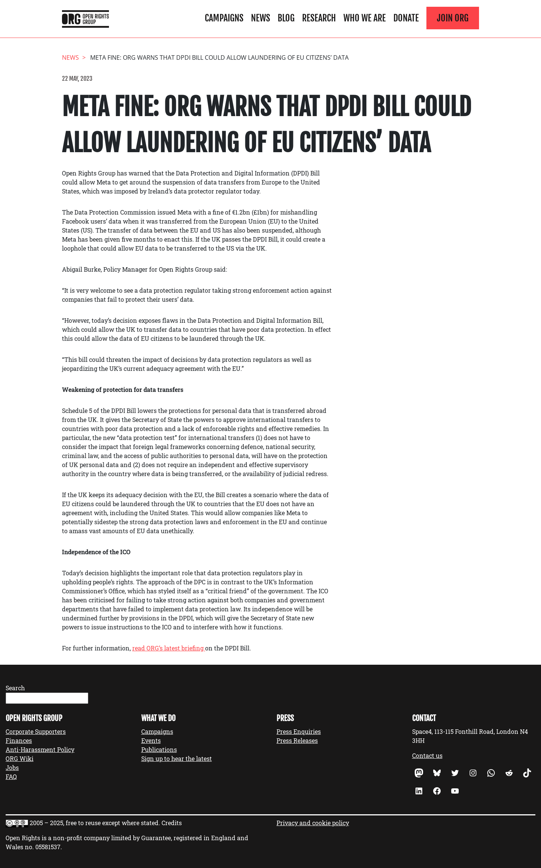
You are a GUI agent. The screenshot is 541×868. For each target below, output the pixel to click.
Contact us (427, 755)
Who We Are (364, 18)
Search (15, 688)
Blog (286, 18)
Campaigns (224, 18)
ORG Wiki (19, 758)
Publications (159, 749)
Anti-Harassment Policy (40, 749)
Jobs (12, 767)
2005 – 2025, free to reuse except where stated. (95, 823)
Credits (172, 823)
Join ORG (452, 18)
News (260, 18)
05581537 (47, 847)
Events (151, 740)
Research (319, 18)
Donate (406, 18)
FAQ (11, 776)
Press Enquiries (299, 731)
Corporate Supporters (36, 731)
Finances (19, 740)
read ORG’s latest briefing (168, 648)
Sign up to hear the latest (176, 758)
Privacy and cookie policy (313, 823)
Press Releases (297, 740)
